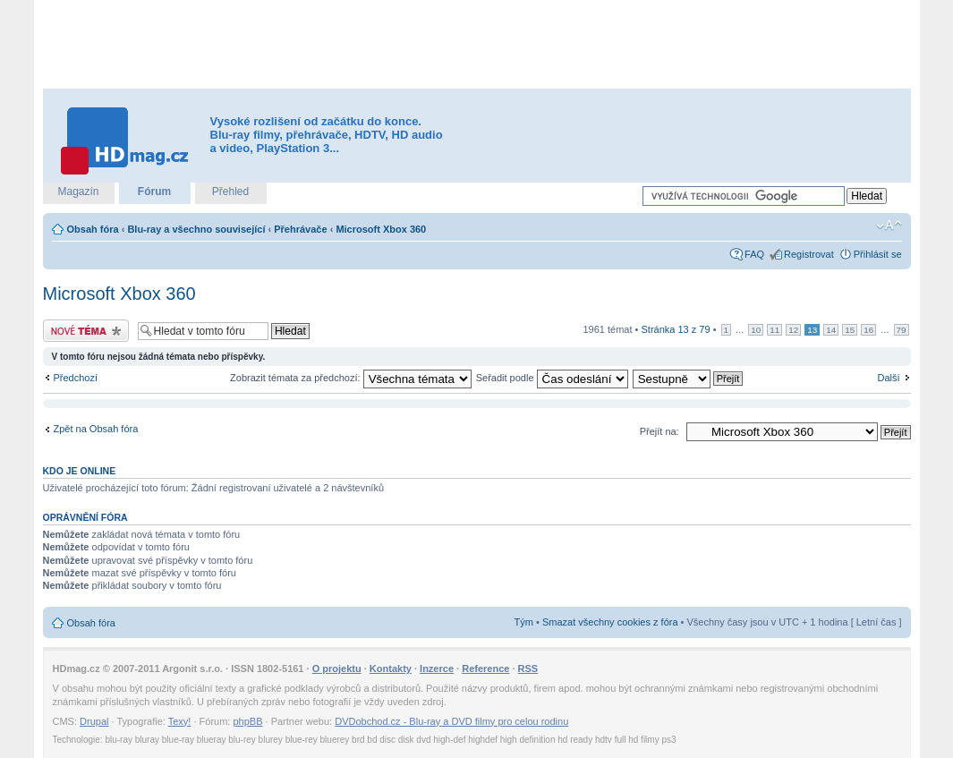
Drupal (94, 721)
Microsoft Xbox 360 (381, 229)
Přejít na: (659, 431)
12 (793, 330)
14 (831, 330)
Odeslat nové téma (86, 330)
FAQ (754, 254)
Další (888, 377)
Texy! (179, 721)
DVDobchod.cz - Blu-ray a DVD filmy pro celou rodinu (451, 721)
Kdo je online (79, 470)
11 (774, 330)
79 (901, 330)
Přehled (230, 191)
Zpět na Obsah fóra (96, 428)
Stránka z (676, 329)
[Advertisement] (477, 44)
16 (868, 330)
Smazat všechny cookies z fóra (610, 622)
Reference (485, 668)
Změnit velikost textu (889, 225)
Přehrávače (300, 229)
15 (850, 330)
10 (756, 330)
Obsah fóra (93, 229)
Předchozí (76, 377)
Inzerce (437, 668)
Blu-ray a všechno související (196, 229)
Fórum (154, 191)
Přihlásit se (878, 254)
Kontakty (391, 668)
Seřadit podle (552, 377)
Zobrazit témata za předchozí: (351, 377)
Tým (524, 622)
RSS (528, 668)
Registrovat (809, 254)
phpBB (247, 721)
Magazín (77, 191)
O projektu (337, 668)
